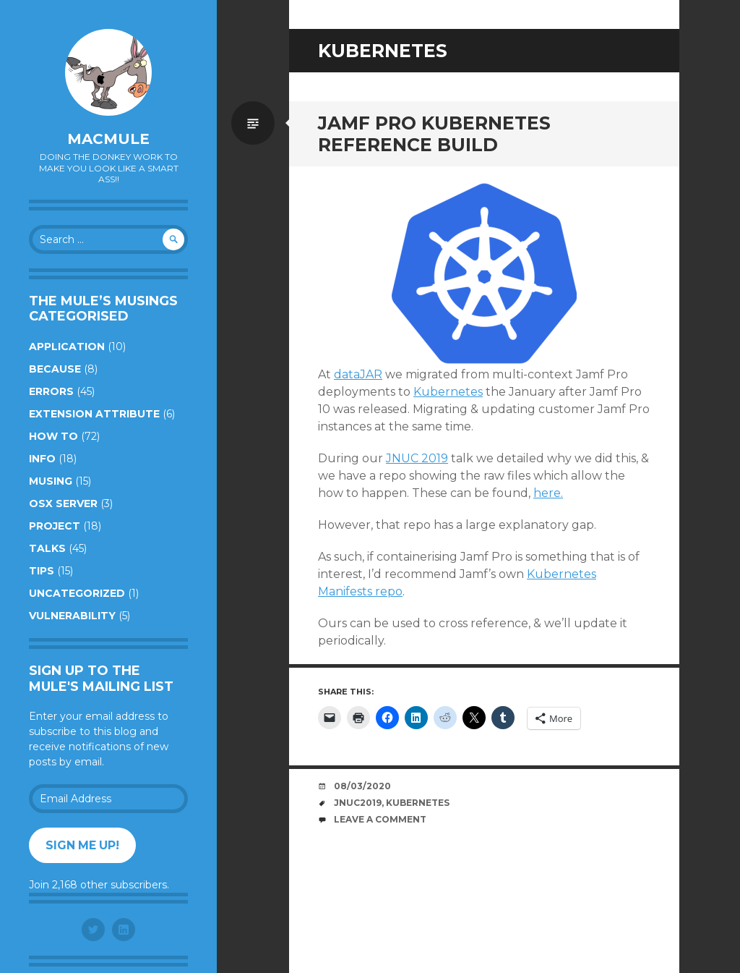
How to (53, 436)
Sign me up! (82, 845)
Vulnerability (72, 615)
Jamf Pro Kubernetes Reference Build (434, 134)
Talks (47, 548)
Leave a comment (380, 819)
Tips (41, 570)
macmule (108, 139)
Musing (50, 481)
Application (67, 346)
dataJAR (358, 374)
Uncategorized (77, 593)
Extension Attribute (94, 413)
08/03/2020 (362, 786)
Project (54, 525)
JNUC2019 (358, 802)
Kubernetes (448, 392)
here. (548, 493)
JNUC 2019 (417, 458)
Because (55, 368)
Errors (51, 391)
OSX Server (63, 503)
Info (42, 458)
